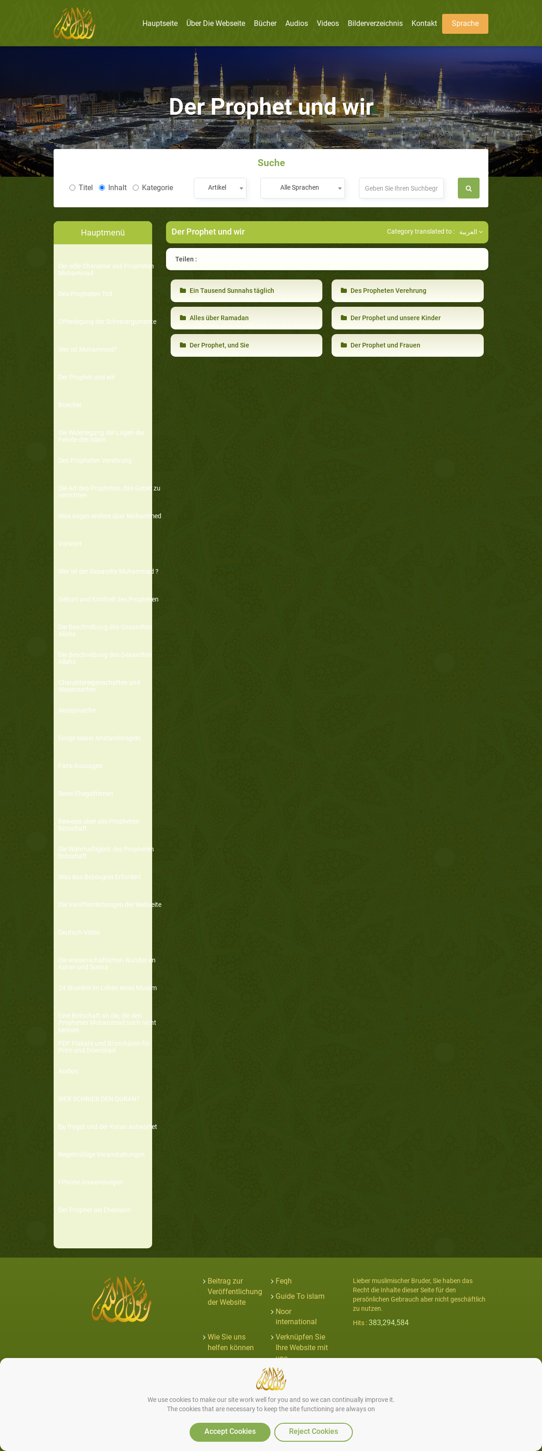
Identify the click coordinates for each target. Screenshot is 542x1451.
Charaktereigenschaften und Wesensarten (99, 686)
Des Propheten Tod (85, 294)
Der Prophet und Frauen (380, 345)
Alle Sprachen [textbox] (299, 187)
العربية (471, 232)
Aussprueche (77, 710)
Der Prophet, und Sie (214, 345)
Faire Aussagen (80, 766)
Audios (68, 1071)
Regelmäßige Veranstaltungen (101, 1154)
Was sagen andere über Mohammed (109, 516)
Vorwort (70, 543)
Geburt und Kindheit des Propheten (108, 599)
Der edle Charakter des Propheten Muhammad (106, 270)
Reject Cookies (313, 1431)
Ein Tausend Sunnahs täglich (227, 290)
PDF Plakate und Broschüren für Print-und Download (104, 1047)
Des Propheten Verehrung (95, 460)
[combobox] (220, 188)
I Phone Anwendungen (90, 1182)
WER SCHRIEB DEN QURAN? (99, 1099)
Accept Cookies (230, 1431)
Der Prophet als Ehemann (94, 1210)
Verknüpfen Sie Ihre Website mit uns (302, 1348)
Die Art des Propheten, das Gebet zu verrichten (109, 492)
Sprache (465, 23)
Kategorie (153, 187)
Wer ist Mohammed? (87, 349)
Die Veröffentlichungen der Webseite (109, 904)
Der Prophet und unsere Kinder (391, 318)
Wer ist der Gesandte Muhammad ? (108, 571)
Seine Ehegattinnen (85, 793)
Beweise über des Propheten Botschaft (98, 825)
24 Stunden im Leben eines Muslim (107, 988)
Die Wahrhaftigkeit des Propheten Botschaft (106, 853)
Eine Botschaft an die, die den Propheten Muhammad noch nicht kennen (107, 1023)
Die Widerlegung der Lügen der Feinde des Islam (101, 436)
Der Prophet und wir (86, 377)
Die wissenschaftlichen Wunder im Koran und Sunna (106, 964)
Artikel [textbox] (217, 187)
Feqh (284, 1281)
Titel (81, 187)
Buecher (70, 405)
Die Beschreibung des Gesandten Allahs (105, 631)
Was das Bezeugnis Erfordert (99, 877)
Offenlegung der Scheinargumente (107, 321)
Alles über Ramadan (214, 318)
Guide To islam (300, 1296)
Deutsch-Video (79, 932)
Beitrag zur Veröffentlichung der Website (235, 1292)
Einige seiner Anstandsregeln (99, 738)
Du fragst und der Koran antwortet (107, 1126)
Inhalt (113, 187)
